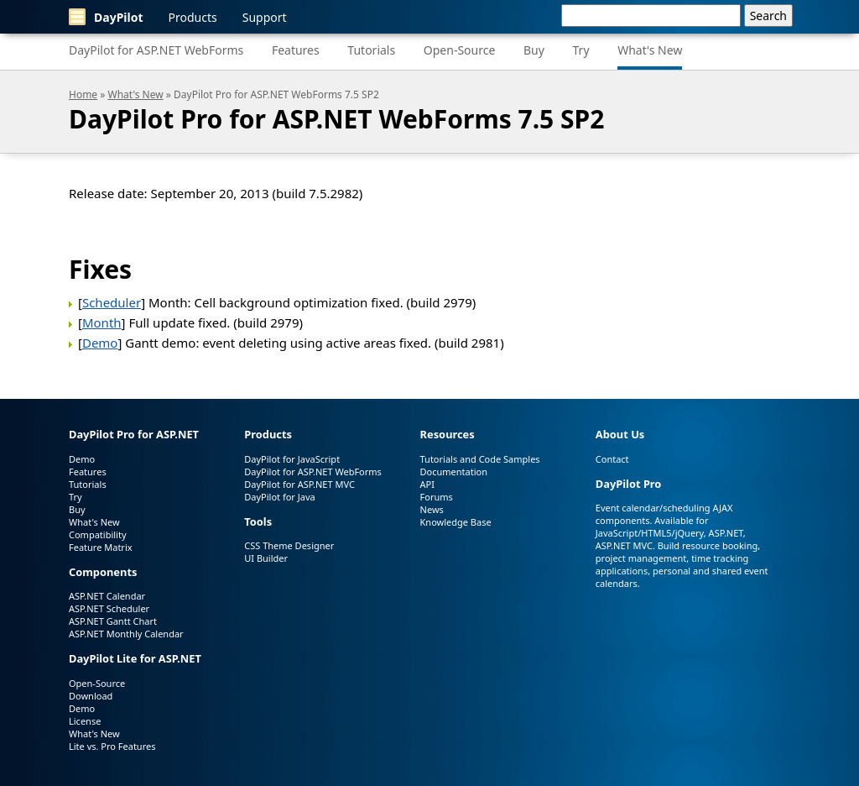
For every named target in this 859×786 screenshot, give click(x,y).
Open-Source (460, 50)
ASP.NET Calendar (107, 596)
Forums (436, 496)
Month (102, 322)
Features (296, 50)
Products (193, 17)
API (427, 484)
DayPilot (106, 16)
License (85, 721)
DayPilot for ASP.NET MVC (299, 484)
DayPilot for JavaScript (292, 459)
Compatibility (98, 534)
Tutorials (371, 50)
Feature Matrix (101, 547)
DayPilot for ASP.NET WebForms (156, 50)
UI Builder (266, 558)
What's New (649, 50)
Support (264, 17)
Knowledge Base (456, 522)
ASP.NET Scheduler (109, 608)
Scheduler (111, 302)
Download (90, 695)
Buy (533, 50)
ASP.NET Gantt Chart (113, 621)
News (432, 509)
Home (83, 94)
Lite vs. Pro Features (112, 746)
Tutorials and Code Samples (480, 459)
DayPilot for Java (279, 496)
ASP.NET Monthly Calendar (126, 633)
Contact (612, 459)
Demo (100, 342)
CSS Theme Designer (289, 545)
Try (581, 50)
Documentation (453, 471)
